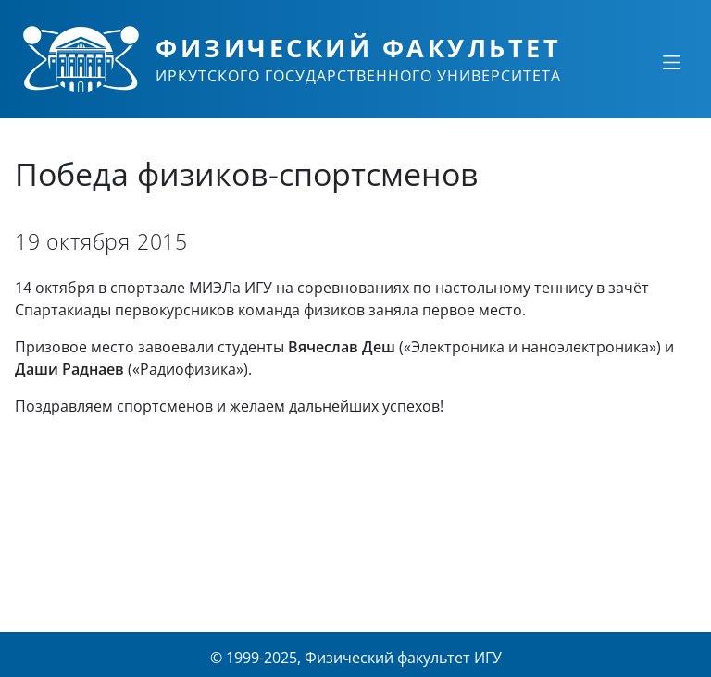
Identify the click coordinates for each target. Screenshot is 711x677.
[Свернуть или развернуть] (671, 62)
